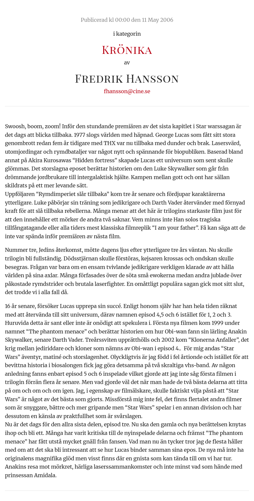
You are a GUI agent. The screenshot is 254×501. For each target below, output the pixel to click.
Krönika (127, 49)
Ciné (20, 11)
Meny (241, 11)
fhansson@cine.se (127, 91)
